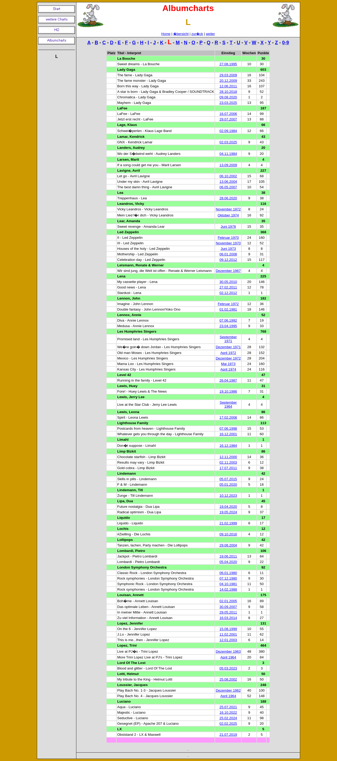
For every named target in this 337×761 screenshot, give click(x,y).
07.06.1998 (228, 428)
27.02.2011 (228, 287)
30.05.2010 (228, 282)
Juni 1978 (228, 227)
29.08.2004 (228, 545)
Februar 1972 (228, 304)
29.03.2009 (228, 75)
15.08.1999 (228, 629)
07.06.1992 (228, 320)
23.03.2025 (228, 103)
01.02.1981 (228, 309)
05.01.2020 (228, 484)
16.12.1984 (228, 446)
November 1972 (228, 209)
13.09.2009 (228, 165)
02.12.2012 (228, 293)
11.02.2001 (228, 634)
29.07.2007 (228, 119)
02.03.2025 (228, 142)
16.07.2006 (228, 114)
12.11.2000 (228, 457)
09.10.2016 (228, 534)
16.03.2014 (228, 618)
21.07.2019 (228, 735)
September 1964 (228, 404)
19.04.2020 (228, 507)
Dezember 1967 (228, 271)
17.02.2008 (228, 417)
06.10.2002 (228, 176)
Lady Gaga (126, 70)
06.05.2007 (228, 187)
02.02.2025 (228, 724)
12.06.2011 (228, 86)
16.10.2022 (228, 712)
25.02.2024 (228, 718)
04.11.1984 (228, 154)
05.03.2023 (228, 668)
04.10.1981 (228, 584)
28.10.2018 (228, 92)
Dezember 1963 (228, 651)
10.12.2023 (228, 496)
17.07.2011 (228, 468)
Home (166, 34)
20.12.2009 (228, 81)
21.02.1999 (228, 523)
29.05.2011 (228, 612)
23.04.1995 (228, 326)
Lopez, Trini (127, 645)
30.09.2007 (228, 607)
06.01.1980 (228, 573)
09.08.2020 (228, 97)
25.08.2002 (228, 679)
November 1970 (228, 243)
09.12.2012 (228, 260)
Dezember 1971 (228, 347)
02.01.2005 (228, 601)
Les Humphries (129, 331)
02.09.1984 (228, 131)
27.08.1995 (228, 64)
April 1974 (228, 369)
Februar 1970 (228, 238)
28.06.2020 (228, 198)
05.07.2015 (228, 479)
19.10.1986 (228, 391)
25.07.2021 (228, 707)
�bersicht (181, 34)
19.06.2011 (228, 556)
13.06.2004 (228, 182)
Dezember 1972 (228, 358)
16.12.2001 (228, 434)
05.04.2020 (228, 562)
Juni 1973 (228, 249)
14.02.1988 (228, 589)
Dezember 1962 (228, 690)
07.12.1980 (228, 578)
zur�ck (197, 34)
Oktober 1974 (228, 215)
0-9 (285, 42)
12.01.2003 (228, 640)
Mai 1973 (228, 364)
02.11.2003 (228, 462)
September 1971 (228, 339)
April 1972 (228, 353)
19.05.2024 (228, 512)
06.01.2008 (228, 254)
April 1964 (228, 657)
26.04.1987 (228, 380)
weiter (210, 34)
